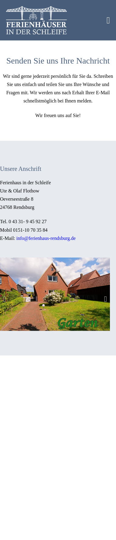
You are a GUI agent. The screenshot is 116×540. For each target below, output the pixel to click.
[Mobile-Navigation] (108, 20)
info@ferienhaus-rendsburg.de (45, 238)
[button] (4, 299)
